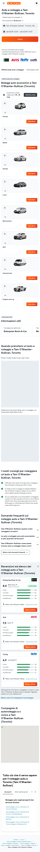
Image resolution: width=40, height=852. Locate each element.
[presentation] (38, 566)
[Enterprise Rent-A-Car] (34, 580)
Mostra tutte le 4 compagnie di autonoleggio (17, 698)
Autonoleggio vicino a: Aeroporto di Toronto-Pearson (17, 808)
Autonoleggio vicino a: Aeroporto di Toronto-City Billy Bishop (17, 813)
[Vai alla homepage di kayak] (14, 3)
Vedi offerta (32, 121)
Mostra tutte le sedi (31, 604)
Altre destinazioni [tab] (21, 792)
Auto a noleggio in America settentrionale (19, 841)
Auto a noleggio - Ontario (27, 843)
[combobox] (12, 17)
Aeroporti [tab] (7, 792)
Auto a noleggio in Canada (10, 843)
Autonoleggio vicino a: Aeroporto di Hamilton (17, 818)
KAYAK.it (16, 839)
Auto (22, 839)
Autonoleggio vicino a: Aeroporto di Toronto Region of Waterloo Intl (17, 823)
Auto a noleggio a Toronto (28, 845)
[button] (3, 3)
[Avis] (34, 617)
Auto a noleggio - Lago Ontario (10, 845)
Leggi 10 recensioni (13, 586)
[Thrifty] (34, 654)
